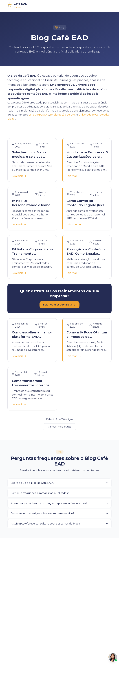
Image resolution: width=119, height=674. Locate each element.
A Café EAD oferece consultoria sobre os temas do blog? (59, 523)
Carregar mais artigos (59, 426)
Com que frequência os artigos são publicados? (59, 493)
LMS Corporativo (39, 114)
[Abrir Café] (112, 657)
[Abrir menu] (108, 5)
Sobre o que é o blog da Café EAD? (59, 482)
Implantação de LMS (63, 114)
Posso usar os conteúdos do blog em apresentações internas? (59, 503)
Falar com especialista (59, 304)
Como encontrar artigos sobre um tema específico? (59, 513)
